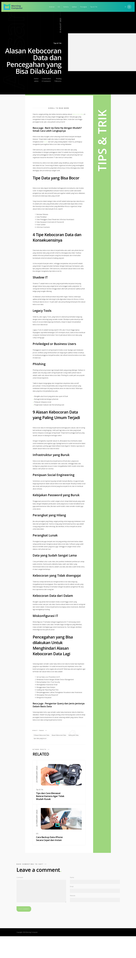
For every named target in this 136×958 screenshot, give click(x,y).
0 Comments (46, 81)
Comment (20, 877)
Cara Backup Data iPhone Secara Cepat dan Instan (49, 839)
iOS (59, 7)
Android (51, 7)
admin (36, 81)
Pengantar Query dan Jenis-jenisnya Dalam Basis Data (59, 705)
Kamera (66, 7)
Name (72, 877)
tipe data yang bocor (40, 738)
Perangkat (83, 7)
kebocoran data (78, 114)
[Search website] (129, 7)
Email (71, 886)
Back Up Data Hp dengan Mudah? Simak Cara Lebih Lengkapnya (57, 129)
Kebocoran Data (73, 735)
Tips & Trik (93, 7)
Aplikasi (74, 7)
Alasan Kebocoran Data (59, 735)
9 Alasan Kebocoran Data (41, 735)
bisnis (46, 142)
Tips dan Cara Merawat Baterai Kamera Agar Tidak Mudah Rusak (50, 796)
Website (72, 896)
